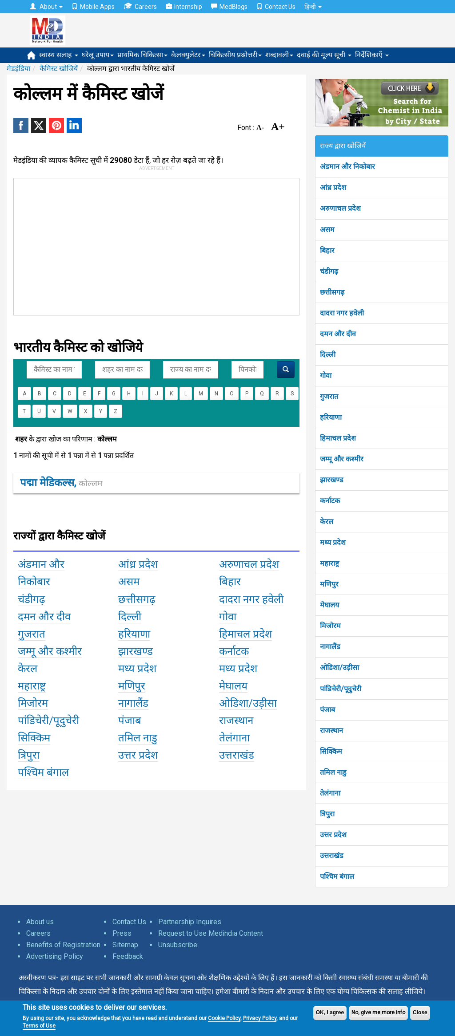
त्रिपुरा (327, 814)
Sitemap (125, 945)
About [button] (46, 6)
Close (420, 1012)
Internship (184, 6)
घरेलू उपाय (98, 55)
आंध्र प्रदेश (333, 187)
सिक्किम (331, 751)
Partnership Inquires (189, 922)
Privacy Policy (259, 1018)
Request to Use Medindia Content (210, 933)
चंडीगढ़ (329, 271)
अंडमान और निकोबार (347, 166)
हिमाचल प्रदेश (338, 438)
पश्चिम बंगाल (337, 876)
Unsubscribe (177, 945)
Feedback (127, 956)
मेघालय (329, 605)
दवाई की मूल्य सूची (324, 55)
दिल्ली (327, 355)
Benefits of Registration (63, 945)
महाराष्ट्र (329, 563)
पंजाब (327, 709)
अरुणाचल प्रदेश (340, 208)
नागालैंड (330, 646)
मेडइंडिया (18, 68)
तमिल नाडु (333, 772)
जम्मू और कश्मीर (341, 459)
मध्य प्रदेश (333, 542)
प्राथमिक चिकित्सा (142, 55)
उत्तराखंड (331, 855)
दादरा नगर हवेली (342, 313)
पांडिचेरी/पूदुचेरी (340, 689)
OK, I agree (330, 1012)
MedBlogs (229, 6)
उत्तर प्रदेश (333, 835)
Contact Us (275, 6)
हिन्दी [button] (313, 6)
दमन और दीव (338, 334)
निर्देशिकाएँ (372, 55)
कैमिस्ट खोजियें (59, 68)
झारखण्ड (331, 480)
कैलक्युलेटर (188, 55)
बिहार (327, 250)
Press (122, 933)
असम (327, 229)
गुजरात (329, 396)
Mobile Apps (93, 6)
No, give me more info (378, 1012)
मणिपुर (329, 584)
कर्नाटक (330, 500)
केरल (326, 521)
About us (40, 922)
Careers (140, 6)
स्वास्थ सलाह (58, 55)
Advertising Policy (54, 956)
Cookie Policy (224, 1018)
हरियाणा (331, 417)
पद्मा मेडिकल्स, (61, 483)
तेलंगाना (330, 793)
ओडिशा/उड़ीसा (339, 667)
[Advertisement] (148, 244)
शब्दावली (279, 55)
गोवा (325, 375)
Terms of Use (39, 1026)
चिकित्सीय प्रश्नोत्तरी (235, 55)
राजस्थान (331, 730)
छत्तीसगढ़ (332, 292)
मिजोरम (330, 626)
